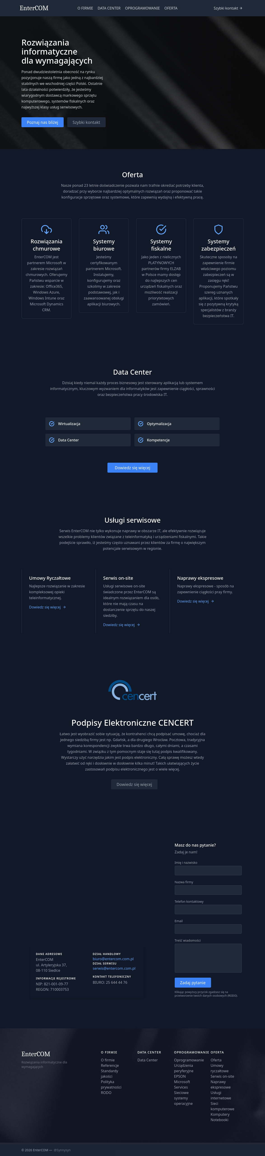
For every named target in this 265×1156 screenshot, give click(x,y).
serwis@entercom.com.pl (114, 968)
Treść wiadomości (188, 940)
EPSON (180, 1076)
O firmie (108, 1060)
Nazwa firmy (184, 882)
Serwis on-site (222, 1076)
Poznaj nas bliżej (42, 122)
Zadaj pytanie (193, 982)
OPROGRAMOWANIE (142, 8)
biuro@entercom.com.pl (113, 958)
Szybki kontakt (226, 8)
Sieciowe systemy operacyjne (183, 1098)
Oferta (216, 1060)
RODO (232, 996)
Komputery (220, 1114)
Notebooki (219, 1119)
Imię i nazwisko (186, 862)
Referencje (110, 1065)
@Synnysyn (62, 1150)
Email (179, 921)
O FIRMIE (85, 8)
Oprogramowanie (189, 1060)
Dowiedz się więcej (132, 467)
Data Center (147, 1060)
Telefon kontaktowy (189, 901)
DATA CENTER (109, 8)
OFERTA (170, 8)
